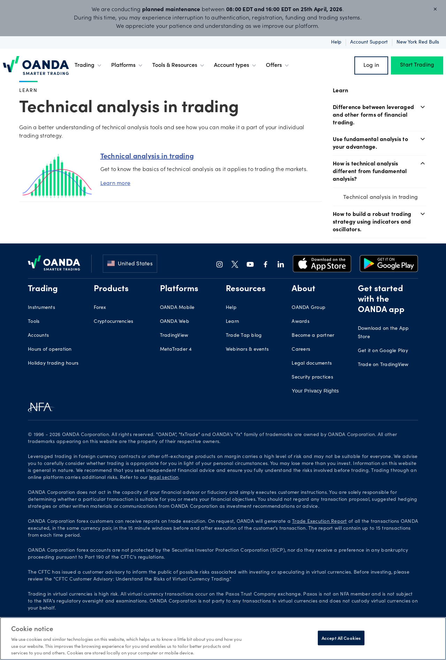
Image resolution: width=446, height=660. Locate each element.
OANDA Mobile (177, 307)
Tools (33, 321)
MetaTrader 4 (176, 349)
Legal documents (312, 363)
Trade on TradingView (383, 365)
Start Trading (417, 65)
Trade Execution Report (319, 521)
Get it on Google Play (383, 351)
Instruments (41, 307)
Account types (235, 65)
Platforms (127, 65)
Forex (100, 307)
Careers (301, 349)
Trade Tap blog (244, 335)
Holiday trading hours (53, 363)
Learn (28, 90)
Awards (300, 321)
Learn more (115, 182)
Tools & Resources (179, 65)
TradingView (174, 335)
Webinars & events (247, 349)
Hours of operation (50, 349)
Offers (278, 65)
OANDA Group (308, 307)
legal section (163, 477)
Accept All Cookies (341, 638)
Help (336, 42)
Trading (89, 65)
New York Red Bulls (418, 42)
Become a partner (313, 335)
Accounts (38, 335)
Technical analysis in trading (380, 196)
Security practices (312, 377)
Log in (371, 65)
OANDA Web (174, 321)
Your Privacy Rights (315, 391)
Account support (369, 42)
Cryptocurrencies (113, 321)
